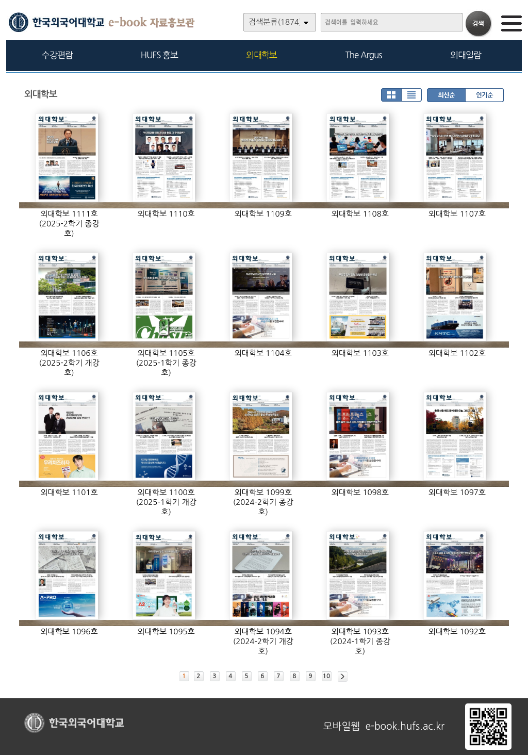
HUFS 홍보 (159, 55)
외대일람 (465, 55)
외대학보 (261, 55)
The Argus (363, 55)
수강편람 (57, 55)
